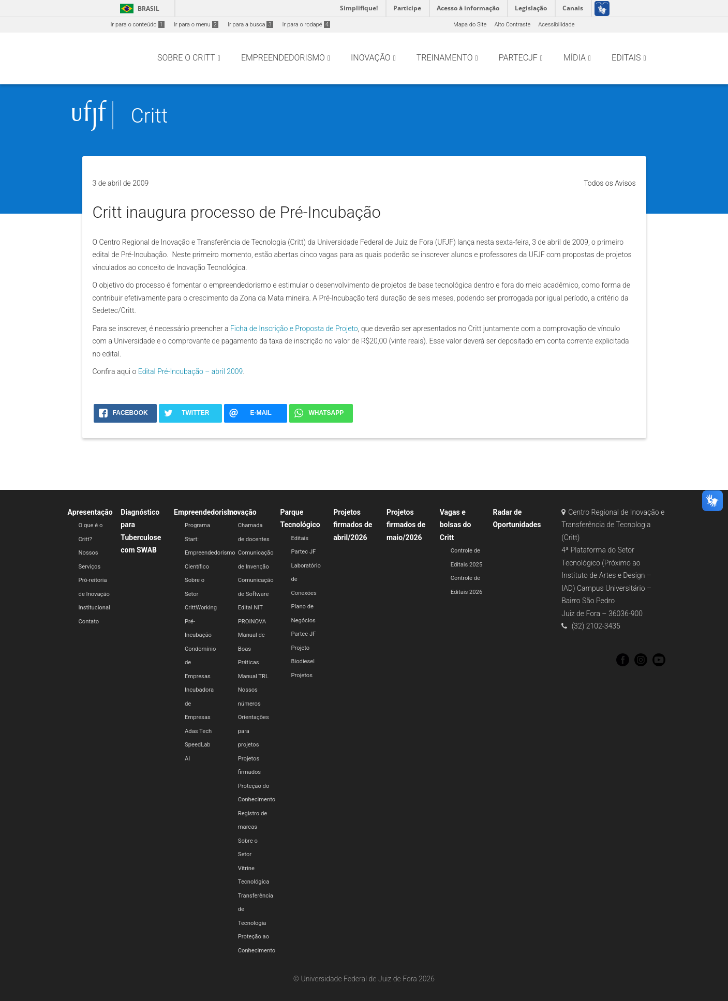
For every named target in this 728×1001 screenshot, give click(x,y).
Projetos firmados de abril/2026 (352, 525)
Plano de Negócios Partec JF (303, 620)
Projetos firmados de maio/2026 (406, 525)
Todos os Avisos (609, 183)
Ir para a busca (250, 24)
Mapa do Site (469, 24)
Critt (149, 115)
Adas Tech (198, 731)
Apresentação (90, 512)
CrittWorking (201, 607)
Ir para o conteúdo (138, 24)
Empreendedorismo (205, 512)
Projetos (302, 675)
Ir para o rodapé (306, 24)
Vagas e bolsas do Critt (455, 525)
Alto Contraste (512, 24)
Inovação (242, 512)
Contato (89, 621)
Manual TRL (253, 676)
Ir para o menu (196, 24)
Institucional (94, 607)
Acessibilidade (556, 24)
